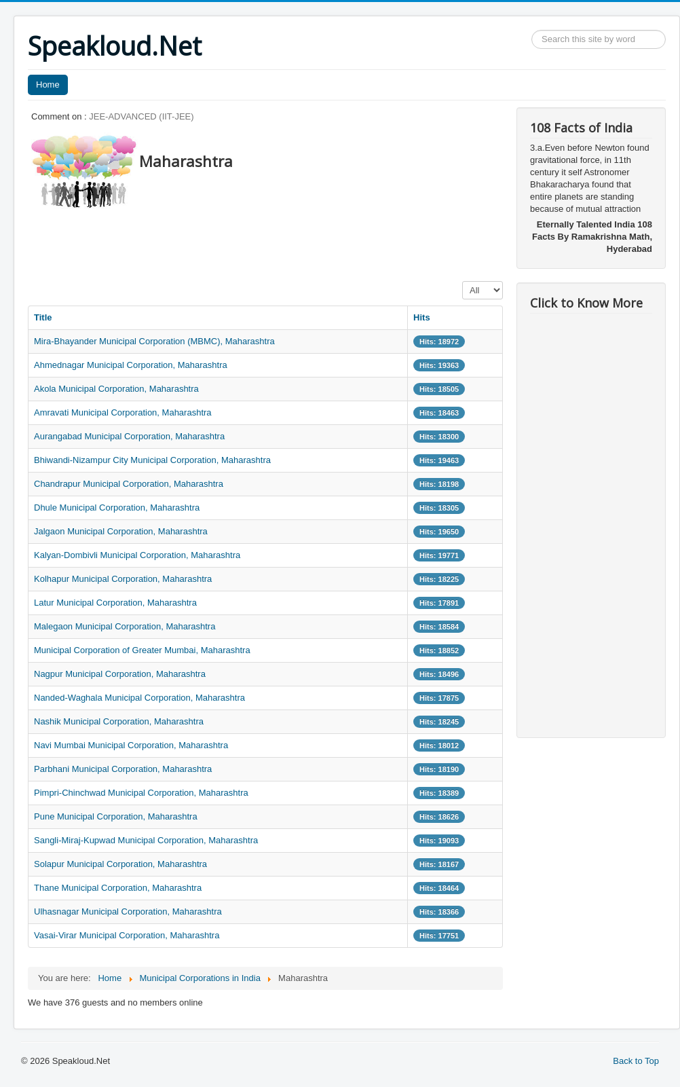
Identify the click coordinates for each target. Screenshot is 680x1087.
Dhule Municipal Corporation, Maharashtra (117, 507)
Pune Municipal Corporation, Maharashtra (115, 816)
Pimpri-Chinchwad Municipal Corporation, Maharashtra (141, 793)
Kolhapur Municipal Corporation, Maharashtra (123, 579)
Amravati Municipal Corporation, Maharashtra (123, 412)
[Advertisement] (275, 241)
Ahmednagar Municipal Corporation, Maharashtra (130, 365)
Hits (421, 317)
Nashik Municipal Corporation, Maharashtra (119, 721)
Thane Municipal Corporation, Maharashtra (118, 888)
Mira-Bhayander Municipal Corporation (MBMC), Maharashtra (154, 341)
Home (48, 84)
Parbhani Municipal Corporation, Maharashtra (123, 769)
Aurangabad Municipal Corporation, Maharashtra (129, 436)
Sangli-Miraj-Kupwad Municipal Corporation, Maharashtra (146, 840)
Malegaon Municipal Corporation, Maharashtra (124, 626)
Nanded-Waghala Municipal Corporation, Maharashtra (139, 698)
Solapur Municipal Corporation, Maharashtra (120, 864)
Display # (462, 281)
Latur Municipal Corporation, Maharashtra (115, 602)
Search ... (531, 30)
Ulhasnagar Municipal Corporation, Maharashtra (128, 911)
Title (43, 317)
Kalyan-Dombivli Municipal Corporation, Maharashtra (137, 555)
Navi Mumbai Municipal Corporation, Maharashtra (131, 745)
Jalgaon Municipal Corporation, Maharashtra (121, 531)
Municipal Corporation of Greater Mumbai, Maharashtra (142, 650)
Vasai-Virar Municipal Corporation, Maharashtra (126, 935)
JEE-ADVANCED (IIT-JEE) (141, 116)
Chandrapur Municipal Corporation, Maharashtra (128, 484)
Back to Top (636, 1061)
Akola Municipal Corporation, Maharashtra (116, 389)
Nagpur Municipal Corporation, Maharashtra (120, 674)
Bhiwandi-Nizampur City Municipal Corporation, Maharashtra (152, 460)
